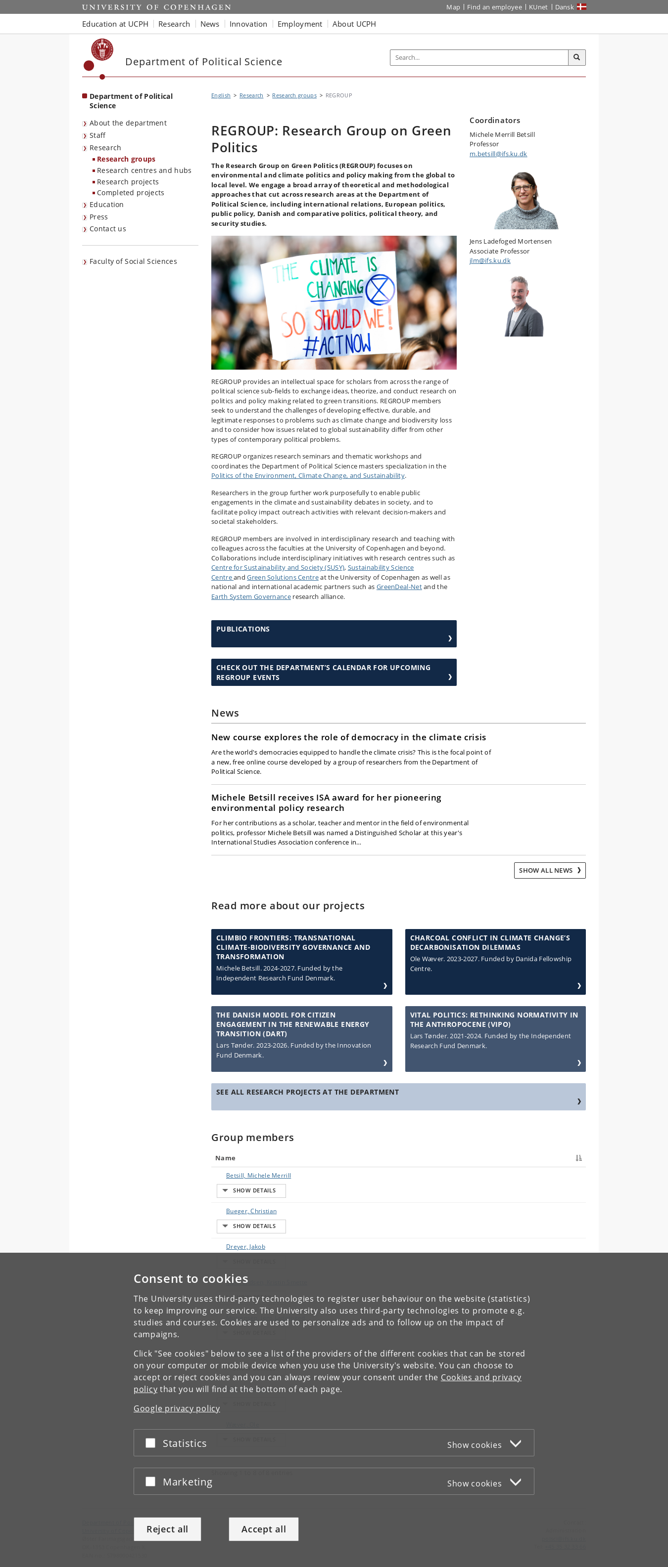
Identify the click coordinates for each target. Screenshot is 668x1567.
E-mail (555, 1175)
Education (107, 204)
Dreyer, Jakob (235, 1210)
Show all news (546, 870)
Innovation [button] (249, 24)
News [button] (210, 24)
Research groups (126, 159)
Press (99, 216)
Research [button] (174, 24)
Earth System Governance (251, 596)
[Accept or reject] (152, 1443)
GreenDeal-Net (399, 586)
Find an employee (494, 6)
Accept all (263, 1529)
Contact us (108, 228)
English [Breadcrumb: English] (221, 95)
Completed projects (130, 192)
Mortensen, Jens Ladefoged (255, 1244)
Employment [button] (300, 24)
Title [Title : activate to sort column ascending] (317, 1157)
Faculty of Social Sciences (133, 261)
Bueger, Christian (241, 1192)
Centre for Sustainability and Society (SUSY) (277, 567)
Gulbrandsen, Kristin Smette (256, 1227)
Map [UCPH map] (453, 6)
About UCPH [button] (355, 24)
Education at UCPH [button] (115, 24)
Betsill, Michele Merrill (248, 1175)
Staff (98, 135)
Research (105, 147)
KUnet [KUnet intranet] (538, 6)
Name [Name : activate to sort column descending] (225, 1157)
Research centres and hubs (144, 170)
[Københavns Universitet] (99, 59)
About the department (128, 122)
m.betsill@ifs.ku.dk (498, 153)
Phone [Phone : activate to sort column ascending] (469, 1157)
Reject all (167, 1529)
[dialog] (334, 1410)
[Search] (577, 57)
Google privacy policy (177, 1408)
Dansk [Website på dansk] (564, 6)
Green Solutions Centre (283, 577)
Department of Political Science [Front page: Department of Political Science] (131, 100)
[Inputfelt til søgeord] (479, 57)
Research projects (128, 181)
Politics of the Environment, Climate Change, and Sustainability (308, 475)
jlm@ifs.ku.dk (490, 260)
